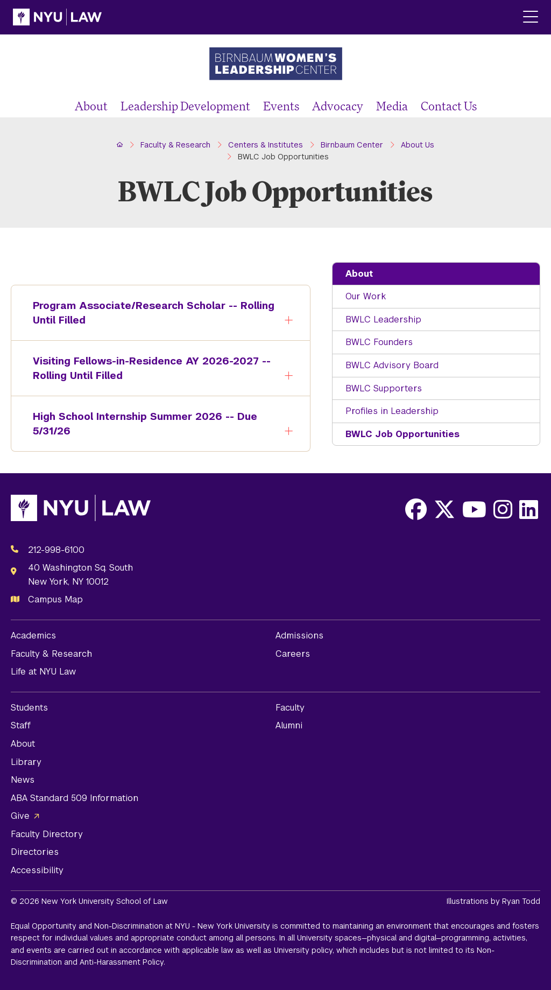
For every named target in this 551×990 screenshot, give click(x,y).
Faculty (290, 707)
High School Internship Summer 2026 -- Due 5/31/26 (137, 424)
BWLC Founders (379, 342)
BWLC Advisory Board (392, 365)
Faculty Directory (47, 834)
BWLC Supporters (383, 388)
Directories (35, 852)
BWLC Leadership (383, 319)
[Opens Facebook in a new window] (416, 509)
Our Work (365, 296)
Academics (33, 635)
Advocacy (337, 106)
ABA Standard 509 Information (74, 798)
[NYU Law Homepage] (57, 17)
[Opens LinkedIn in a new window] (528, 509)
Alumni (289, 725)
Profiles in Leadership (392, 411)
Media (392, 106)
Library (26, 762)
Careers (293, 653)
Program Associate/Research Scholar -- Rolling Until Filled (145, 313)
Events (281, 106)
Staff (21, 725)
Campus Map (55, 599)
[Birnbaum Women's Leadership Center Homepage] (275, 64)
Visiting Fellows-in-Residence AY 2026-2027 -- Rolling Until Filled (144, 369)
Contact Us (449, 106)
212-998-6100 (56, 550)
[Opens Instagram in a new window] (502, 509)
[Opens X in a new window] (444, 509)
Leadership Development (185, 106)
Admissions (299, 635)
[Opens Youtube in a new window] (474, 509)
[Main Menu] (530, 17)
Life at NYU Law (43, 671)
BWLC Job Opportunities (402, 434)
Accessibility (37, 870)
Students (29, 707)
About (91, 106)
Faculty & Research (51, 653)
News (22, 779)
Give (20, 816)
